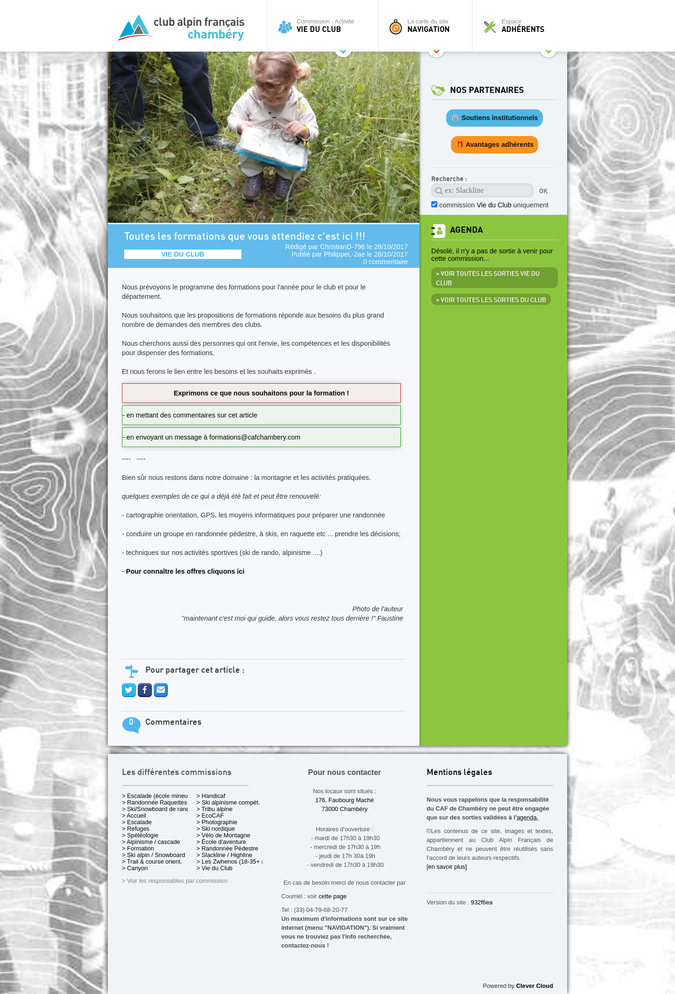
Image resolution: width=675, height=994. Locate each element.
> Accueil (134, 815)
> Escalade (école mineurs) (158, 795)
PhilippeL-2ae (344, 254)
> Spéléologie (140, 835)
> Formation (138, 848)
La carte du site (427, 25)
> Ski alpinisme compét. (228, 802)
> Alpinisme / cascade (151, 841)
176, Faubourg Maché (344, 800)
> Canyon (135, 868)
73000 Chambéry (345, 808)
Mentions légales (459, 773)
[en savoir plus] (447, 866)
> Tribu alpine (214, 808)
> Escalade (137, 822)
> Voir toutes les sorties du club (491, 300)
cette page (333, 896)
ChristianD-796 (342, 246)
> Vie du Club (214, 868)
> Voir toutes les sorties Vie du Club (488, 279)
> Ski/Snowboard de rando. (158, 808)
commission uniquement (493, 205)
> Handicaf (210, 795)
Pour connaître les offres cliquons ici (185, 571)
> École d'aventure (221, 841)
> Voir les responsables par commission (175, 880)
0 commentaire (385, 262)
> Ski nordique (215, 828)
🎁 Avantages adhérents (495, 144)
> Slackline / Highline (224, 854)
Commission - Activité (325, 25)
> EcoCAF (210, 815)
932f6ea (482, 902)
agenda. (527, 817)
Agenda (466, 230)
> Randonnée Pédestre (227, 848)
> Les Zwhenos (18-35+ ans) (234, 861)
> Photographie (216, 822)
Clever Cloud (534, 985)
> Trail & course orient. (152, 861)
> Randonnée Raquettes (154, 802)
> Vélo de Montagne (223, 835)
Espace (522, 25)
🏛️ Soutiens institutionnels (494, 117)
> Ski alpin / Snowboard (153, 854)
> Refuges (136, 828)
